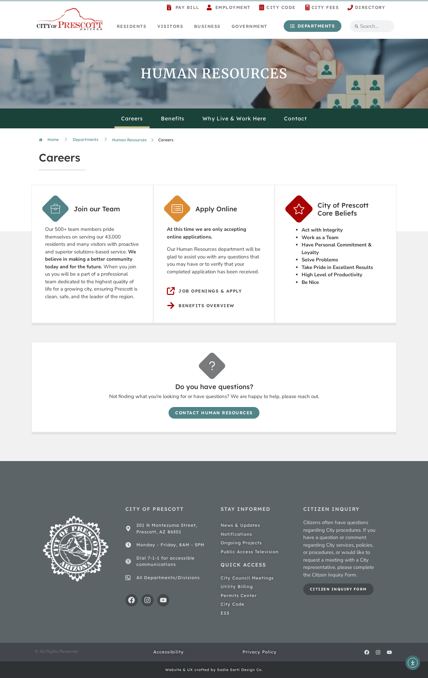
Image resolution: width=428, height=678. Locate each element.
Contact (295, 118)
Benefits (172, 118)
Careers (132, 118)
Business (207, 26)
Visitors (170, 26)
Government (249, 26)
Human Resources (129, 139)
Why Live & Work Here (234, 118)
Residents (132, 26)
